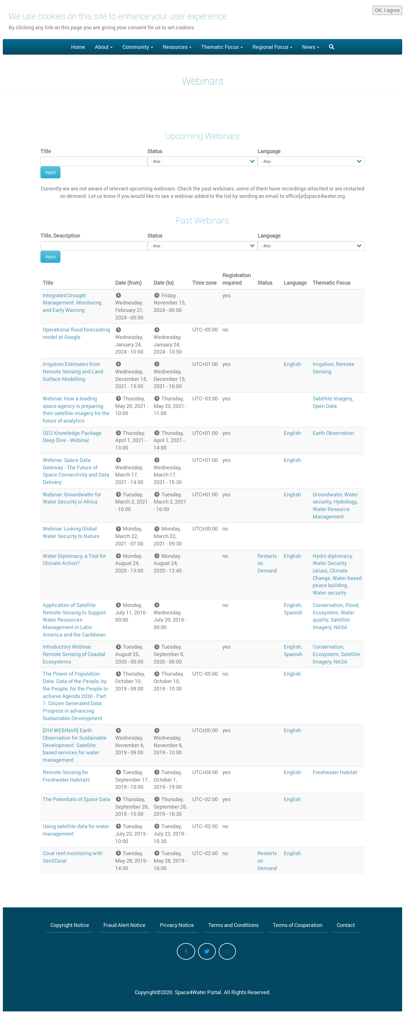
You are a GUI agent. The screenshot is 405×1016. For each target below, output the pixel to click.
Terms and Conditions (233, 924)
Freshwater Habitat (335, 772)
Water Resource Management (331, 513)
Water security (329, 592)
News (310, 46)
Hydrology (345, 501)
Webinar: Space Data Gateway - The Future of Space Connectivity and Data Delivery (76, 470)
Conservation (328, 604)
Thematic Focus (222, 46)
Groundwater (327, 494)
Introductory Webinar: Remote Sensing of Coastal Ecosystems (74, 654)
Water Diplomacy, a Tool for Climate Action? (74, 559)
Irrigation (323, 363)
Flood (351, 604)
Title (45, 151)
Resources (177, 46)
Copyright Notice (69, 924)
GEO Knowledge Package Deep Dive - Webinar (72, 436)
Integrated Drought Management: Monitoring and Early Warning (72, 302)
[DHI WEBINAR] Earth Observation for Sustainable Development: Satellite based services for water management (75, 745)
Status (154, 151)
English (292, 363)
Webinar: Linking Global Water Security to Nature (71, 532)
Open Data (325, 405)
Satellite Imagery (332, 398)
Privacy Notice (177, 924)
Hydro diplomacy (332, 555)
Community (137, 46)
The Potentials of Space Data (76, 799)
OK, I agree (387, 9)
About (104, 46)
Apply (50, 172)
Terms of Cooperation (297, 924)
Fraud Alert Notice (124, 924)
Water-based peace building (337, 581)
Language (269, 151)
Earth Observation (333, 432)
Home (78, 46)
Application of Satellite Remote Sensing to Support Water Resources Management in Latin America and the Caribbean (74, 619)
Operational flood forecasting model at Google (76, 333)
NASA (340, 627)
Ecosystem (326, 612)
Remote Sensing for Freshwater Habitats (66, 776)
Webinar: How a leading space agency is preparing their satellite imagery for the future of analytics (76, 409)
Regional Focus (272, 46)
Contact (346, 924)
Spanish (293, 612)
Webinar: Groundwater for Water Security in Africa (72, 498)
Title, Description (60, 235)
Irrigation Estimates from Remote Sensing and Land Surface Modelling (73, 371)
